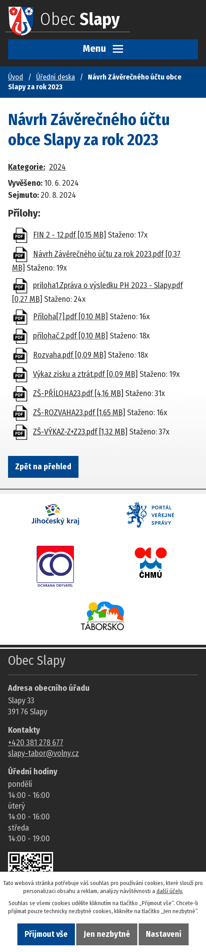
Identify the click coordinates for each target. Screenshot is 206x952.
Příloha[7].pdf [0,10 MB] (70, 317)
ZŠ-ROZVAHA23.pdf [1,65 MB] (79, 413)
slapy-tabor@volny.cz (43, 753)
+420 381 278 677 (35, 742)
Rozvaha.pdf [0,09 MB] (69, 355)
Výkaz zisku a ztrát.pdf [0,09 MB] (85, 374)
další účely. (170, 891)
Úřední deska (55, 77)
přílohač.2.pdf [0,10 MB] (70, 336)
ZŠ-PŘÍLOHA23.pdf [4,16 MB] (78, 393)
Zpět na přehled (43, 467)
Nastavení (163, 934)
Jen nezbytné (107, 934)
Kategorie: (26, 167)
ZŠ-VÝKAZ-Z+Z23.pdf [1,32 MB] (80, 432)
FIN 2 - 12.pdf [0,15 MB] (69, 235)
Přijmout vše (46, 934)
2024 (57, 167)
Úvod (15, 77)
